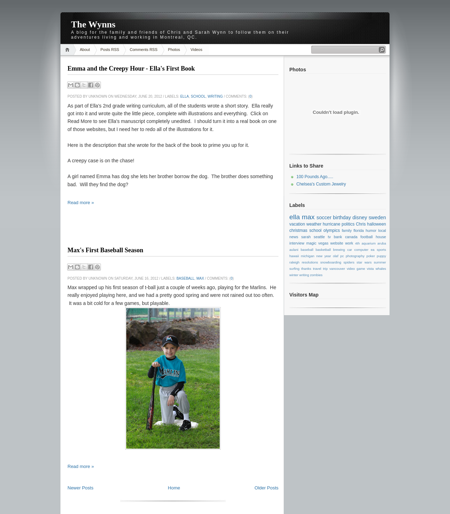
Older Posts (266, 487)
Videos (196, 49)
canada (351, 237)
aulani (293, 250)
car (349, 250)
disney (360, 217)
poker (370, 256)
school (198, 96)
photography (355, 256)
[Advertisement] (173, 231)
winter (293, 275)
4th (357, 243)
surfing (294, 269)
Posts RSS (110, 49)
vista (370, 269)
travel (317, 269)
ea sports (378, 250)
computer (361, 250)
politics (348, 224)
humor (371, 230)
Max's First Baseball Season (105, 250)
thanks (306, 269)
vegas (323, 243)
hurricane (331, 224)
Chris (361, 224)
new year (323, 256)
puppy (381, 256)
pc (342, 256)
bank (338, 237)
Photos (174, 49)
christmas (298, 230)
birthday (342, 217)
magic (311, 243)
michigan (307, 256)
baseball (185, 278)
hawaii (294, 256)
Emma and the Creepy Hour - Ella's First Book (131, 68)
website (336, 243)
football (366, 237)
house (381, 237)
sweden (377, 217)
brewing (339, 250)
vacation (297, 224)
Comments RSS (144, 49)
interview (296, 243)
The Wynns (93, 24)
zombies (316, 275)
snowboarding (330, 262)
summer (380, 262)
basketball (323, 250)
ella (184, 96)
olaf (335, 256)
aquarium (368, 243)
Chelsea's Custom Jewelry (321, 184)
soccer (323, 217)
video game (356, 269)
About (85, 49)
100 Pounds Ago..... (314, 176)
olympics (331, 230)
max (200, 278)
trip (325, 269)
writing (215, 96)
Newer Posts (81, 487)
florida (358, 230)
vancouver (337, 269)
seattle (319, 237)
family (347, 230)
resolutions (310, 262)
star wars (364, 262)
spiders (348, 262)
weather (313, 224)
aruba (382, 243)
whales (380, 269)
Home (68, 49)
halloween (376, 224)
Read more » (81, 202)
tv (329, 237)
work (349, 243)
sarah (306, 237)
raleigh (294, 262)
